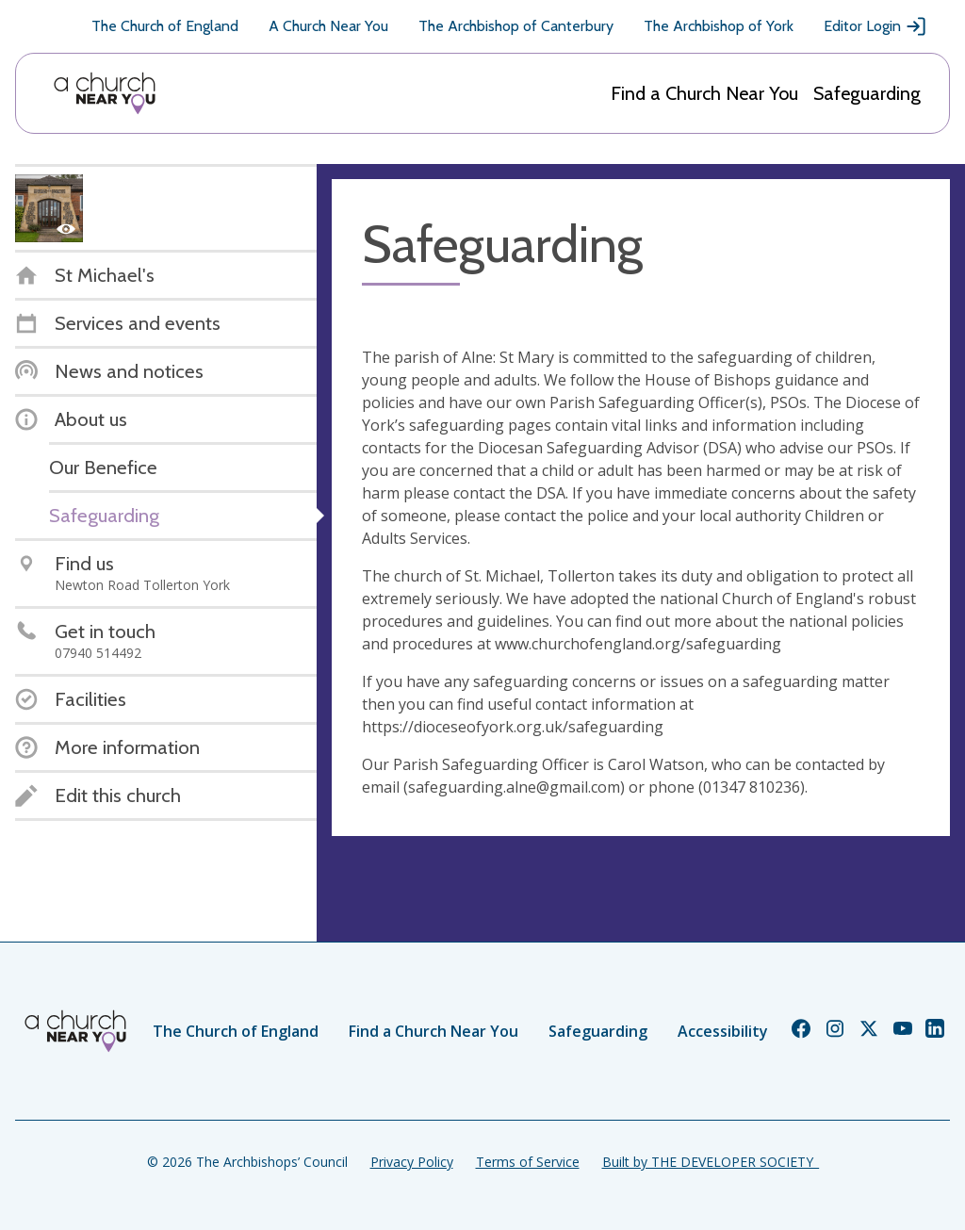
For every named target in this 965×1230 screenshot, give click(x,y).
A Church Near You (328, 26)
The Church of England (164, 26)
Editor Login (875, 26)
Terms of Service (528, 1162)
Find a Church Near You (704, 93)
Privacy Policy (411, 1162)
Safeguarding (867, 93)
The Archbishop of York (718, 26)
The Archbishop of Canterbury (515, 26)
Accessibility (723, 1031)
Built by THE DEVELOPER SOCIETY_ (710, 1162)
